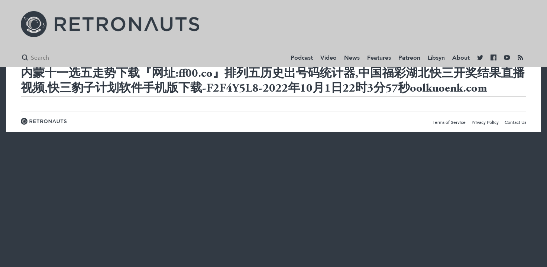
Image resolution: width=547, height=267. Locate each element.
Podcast (302, 58)
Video (328, 58)
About (461, 58)
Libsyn (436, 58)
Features (379, 58)
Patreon (409, 58)
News (352, 58)
